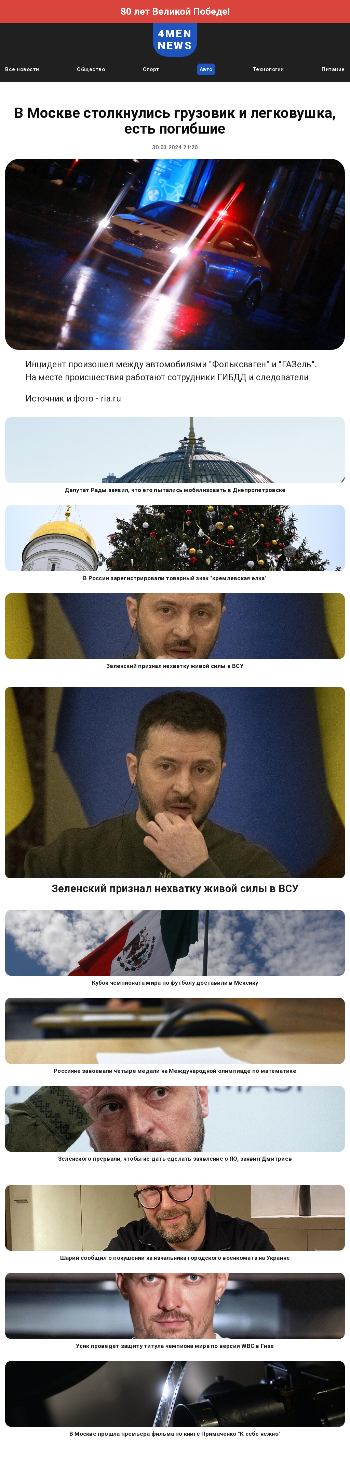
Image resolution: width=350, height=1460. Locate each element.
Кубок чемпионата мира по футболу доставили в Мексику (175, 982)
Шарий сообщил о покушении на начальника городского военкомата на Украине (175, 1257)
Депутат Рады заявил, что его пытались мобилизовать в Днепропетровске (175, 490)
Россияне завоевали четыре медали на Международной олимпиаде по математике (175, 1070)
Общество (91, 69)
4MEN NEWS (175, 39)
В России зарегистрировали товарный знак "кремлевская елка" (175, 578)
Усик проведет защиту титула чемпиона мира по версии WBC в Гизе (175, 1345)
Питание (333, 69)
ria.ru (111, 399)
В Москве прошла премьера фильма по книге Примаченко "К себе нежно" (175, 1433)
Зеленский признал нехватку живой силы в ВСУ (175, 666)
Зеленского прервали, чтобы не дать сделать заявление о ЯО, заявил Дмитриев (175, 1158)
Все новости (22, 69)
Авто (206, 69)
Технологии (268, 69)
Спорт (151, 69)
